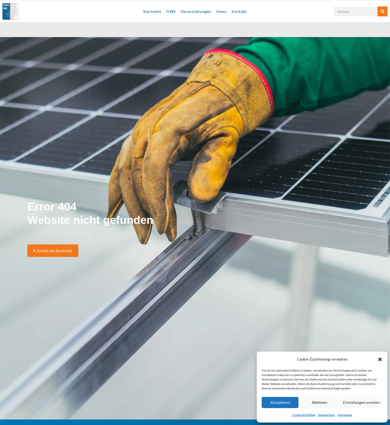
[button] (380, 359)
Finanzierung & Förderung (250, 29)
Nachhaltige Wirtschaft (201, 29)
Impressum (345, 415)
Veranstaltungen (196, 11)
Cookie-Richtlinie (303, 415)
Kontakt (239, 11)
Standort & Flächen (137, 29)
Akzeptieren (280, 402)
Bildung (167, 29)
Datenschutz (326, 415)
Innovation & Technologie (92, 29)
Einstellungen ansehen (361, 402)
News (221, 11)
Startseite (152, 11)
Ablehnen (319, 402)
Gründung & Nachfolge (299, 29)
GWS (171, 11)
